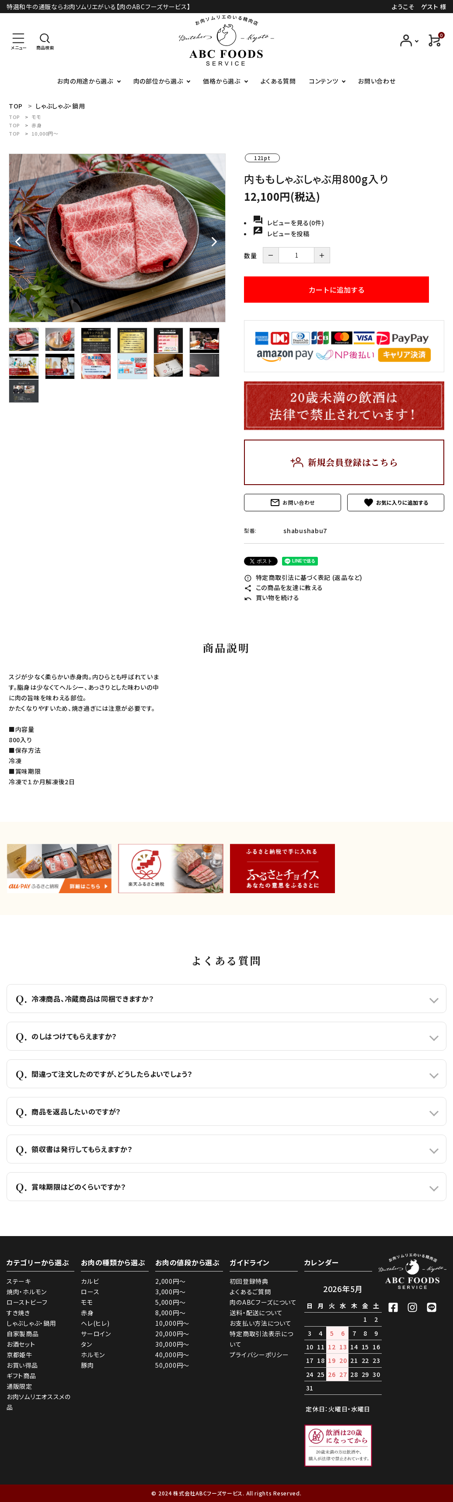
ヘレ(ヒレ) (95, 1323)
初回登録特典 (249, 1281)
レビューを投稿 (281, 233)
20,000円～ (172, 1333)
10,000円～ (45, 133)
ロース (90, 1291)
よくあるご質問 (250, 1291)
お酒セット (21, 1344)
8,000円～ (170, 1312)
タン (86, 1344)
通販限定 (19, 1386)
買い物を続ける (272, 597)
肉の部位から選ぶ (158, 81)
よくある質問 (278, 81)
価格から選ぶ (221, 81)
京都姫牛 (19, 1354)
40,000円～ (172, 1354)
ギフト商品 (21, 1375)
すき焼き (18, 1312)
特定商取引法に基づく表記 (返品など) (303, 577)
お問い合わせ (376, 81)
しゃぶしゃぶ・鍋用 (31, 1323)
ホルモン (93, 1354)
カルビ (90, 1281)
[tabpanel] (117, 238)
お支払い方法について (260, 1323)
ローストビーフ (27, 1302)
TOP (14, 116)
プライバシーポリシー (259, 1354)
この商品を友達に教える (283, 587)
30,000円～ (172, 1344)
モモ (36, 116)
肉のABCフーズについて (263, 1302)
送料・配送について (256, 1312)
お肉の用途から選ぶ (85, 81)
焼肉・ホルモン (27, 1291)
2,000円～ (170, 1281)
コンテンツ (323, 81)
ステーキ (19, 1281)
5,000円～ (170, 1302)
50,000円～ (172, 1365)
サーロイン (96, 1333)
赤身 (36, 125)
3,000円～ (170, 1291)
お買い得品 (22, 1365)
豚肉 (87, 1365)
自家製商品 (23, 1333)
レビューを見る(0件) (288, 222)
